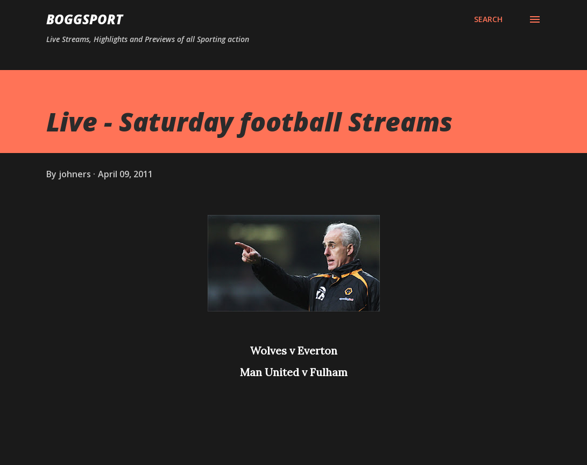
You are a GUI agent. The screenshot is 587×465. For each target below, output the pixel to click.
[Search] (488, 19)
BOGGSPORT (84, 19)
